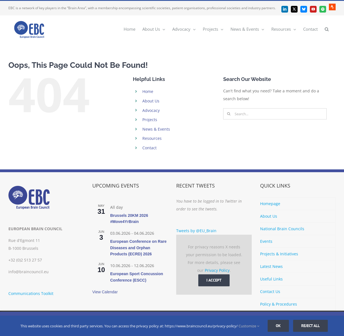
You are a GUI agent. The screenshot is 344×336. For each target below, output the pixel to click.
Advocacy (151, 110)
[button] (327, 29)
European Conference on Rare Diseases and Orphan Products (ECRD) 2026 (138, 247)
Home (147, 91)
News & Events (156, 129)
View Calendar (105, 292)
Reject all (310, 325)
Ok (278, 325)
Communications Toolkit (30, 293)
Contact (149, 147)
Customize (249, 325)
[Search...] (275, 113)
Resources (152, 138)
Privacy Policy (217, 270)
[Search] (228, 113)
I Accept (214, 280)
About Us (150, 101)
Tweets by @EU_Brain (196, 230)
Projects (149, 119)
